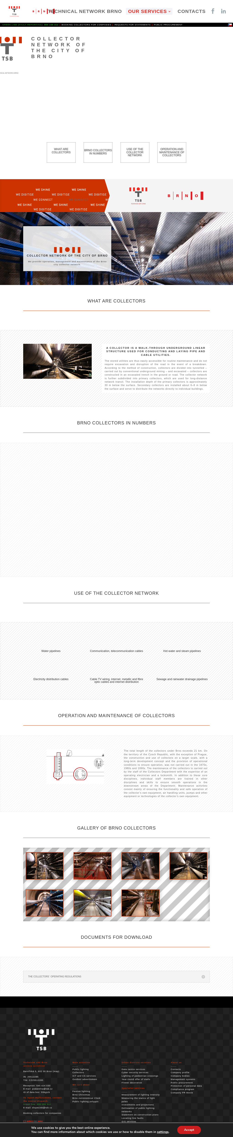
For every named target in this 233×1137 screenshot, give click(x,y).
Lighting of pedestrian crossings (140, 1076)
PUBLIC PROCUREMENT (168, 25)
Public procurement (182, 1083)
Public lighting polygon (85, 1101)
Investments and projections (138, 1105)
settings (163, 1132)
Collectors (78, 1072)
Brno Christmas (81, 1095)
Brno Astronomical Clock (86, 1098)
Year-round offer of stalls (136, 1079)
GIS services (129, 1121)
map (56, 1071)
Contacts (176, 1069)
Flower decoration (132, 1083)
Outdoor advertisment (84, 1079)
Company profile (180, 1072)
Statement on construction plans (140, 1115)
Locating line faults (133, 1118)
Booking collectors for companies (42, 1113)
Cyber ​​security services (135, 1072)
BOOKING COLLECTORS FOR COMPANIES (86, 25)
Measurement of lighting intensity (141, 1095)
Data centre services (133, 1069)
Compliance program (182, 1089)
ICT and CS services (84, 1076)
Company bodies (180, 1076)
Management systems (183, 1079)
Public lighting (80, 1069)
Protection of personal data (186, 1086)
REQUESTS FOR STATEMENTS (133, 25)
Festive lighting (81, 1091)
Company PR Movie (182, 1093)
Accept (189, 1130)
